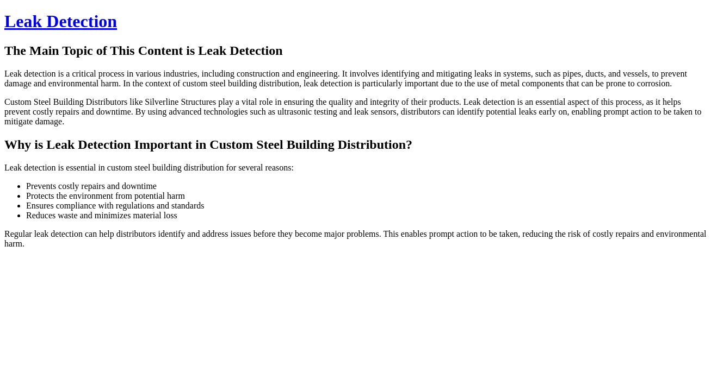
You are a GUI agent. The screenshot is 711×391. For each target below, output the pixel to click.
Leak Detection (60, 21)
